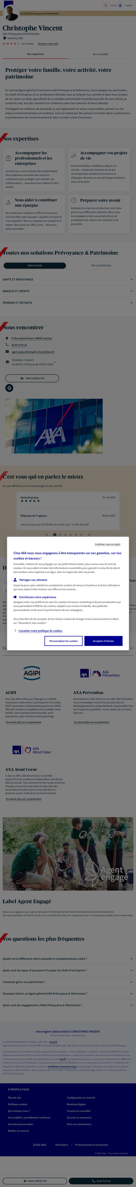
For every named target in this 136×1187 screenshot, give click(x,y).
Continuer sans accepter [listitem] (108, 544)
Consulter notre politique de (40, 631)
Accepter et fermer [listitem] (103, 641)
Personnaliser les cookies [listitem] (63, 641)
